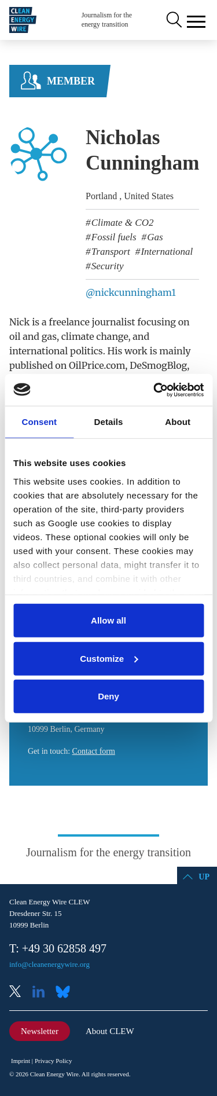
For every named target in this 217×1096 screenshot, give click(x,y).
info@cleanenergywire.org (49, 964)
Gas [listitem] (154, 237)
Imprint (20, 1060)
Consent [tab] (39, 422)
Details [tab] (108, 422)
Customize (109, 658)
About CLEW (110, 1031)
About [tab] (177, 422)
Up (203, 877)
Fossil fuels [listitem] (113, 237)
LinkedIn (42, 993)
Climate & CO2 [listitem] (121, 222)
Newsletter (39, 1031)
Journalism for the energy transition (107, 19)
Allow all (108, 620)
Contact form (93, 751)
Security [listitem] (106, 266)
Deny (108, 696)
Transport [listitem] (109, 251)
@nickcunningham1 (131, 292)
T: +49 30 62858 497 (57, 948)
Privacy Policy (53, 1060)
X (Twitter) (19, 993)
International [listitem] (165, 251)
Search (173, 20)
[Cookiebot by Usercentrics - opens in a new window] (154, 389)
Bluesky (66, 993)
